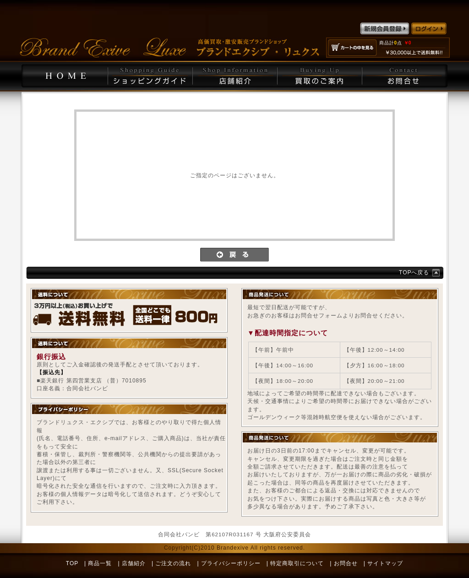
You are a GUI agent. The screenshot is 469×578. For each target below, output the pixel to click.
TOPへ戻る (414, 272)
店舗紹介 (134, 563)
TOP (72, 563)
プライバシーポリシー (231, 563)
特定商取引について (297, 563)
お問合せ (346, 563)
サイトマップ (385, 563)
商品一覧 (100, 563)
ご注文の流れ (173, 563)
